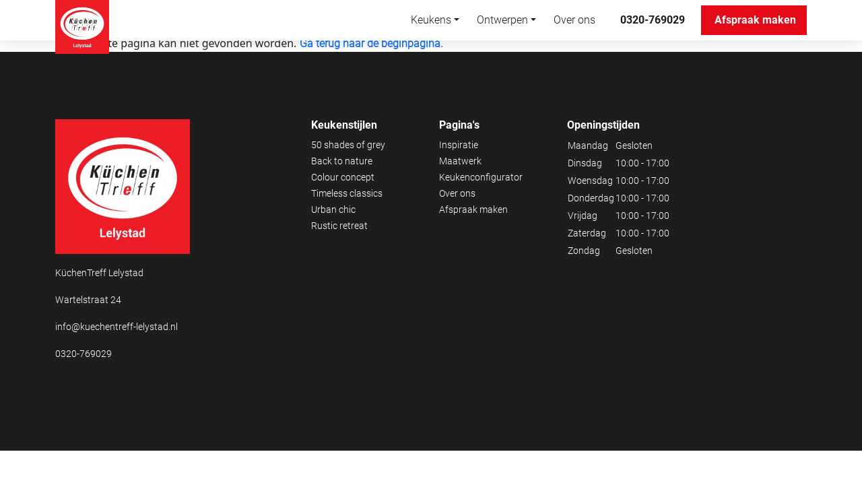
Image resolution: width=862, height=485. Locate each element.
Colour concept (342, 177)
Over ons (574, 19)
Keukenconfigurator (481, 177)
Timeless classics (347, 193)
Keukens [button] (431, 19)
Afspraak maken (761, 19)
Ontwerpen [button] (502, 19)
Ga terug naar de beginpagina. (371, 43)
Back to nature (341, 161)
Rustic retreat (339, 225)
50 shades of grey (348, 144)
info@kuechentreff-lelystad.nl (116, 326)
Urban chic (333, 209)
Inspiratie (458, 144)
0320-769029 (652, 19)
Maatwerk (460, 161)
